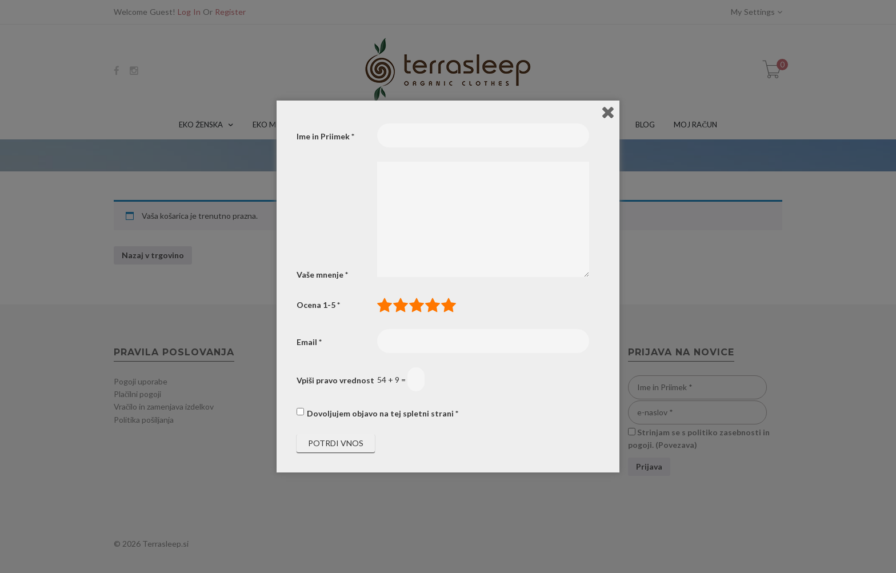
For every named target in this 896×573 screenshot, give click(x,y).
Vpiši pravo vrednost (335, 380)
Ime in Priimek (325, 136)
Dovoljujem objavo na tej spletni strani (382, 413)
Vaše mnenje (322, 274)
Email (309, 342)
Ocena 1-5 (318, 305)
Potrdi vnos (335, 443)
